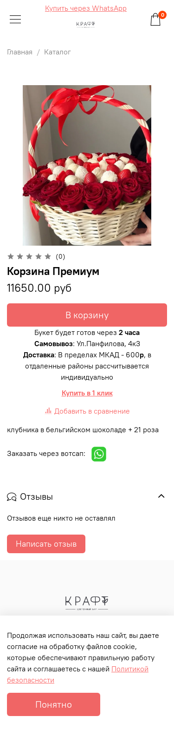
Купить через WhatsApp (86, 8)
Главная (19, 51)
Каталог (57, 51)
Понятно (53, 704)
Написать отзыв (46, 543)
